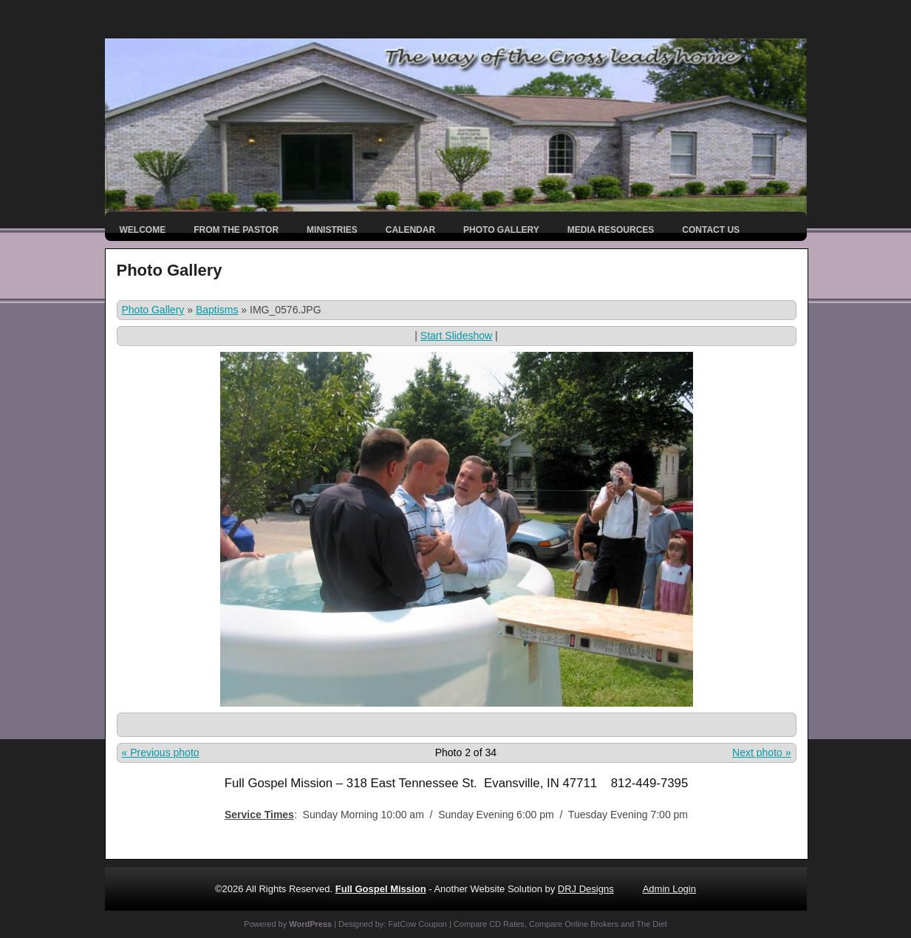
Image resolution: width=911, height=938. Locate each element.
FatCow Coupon (417, 924)
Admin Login (669, 888)
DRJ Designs (586, 888)
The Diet (651, 924)
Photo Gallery (501, 230)
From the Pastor (236, 230)
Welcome (143, 230)
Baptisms (217, 310)
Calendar (410, 230)
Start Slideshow (456, 335)
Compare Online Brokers (573, 924)
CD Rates (507, 924)
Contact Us (711, 230)
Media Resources (611, 230)
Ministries (332, 230)
